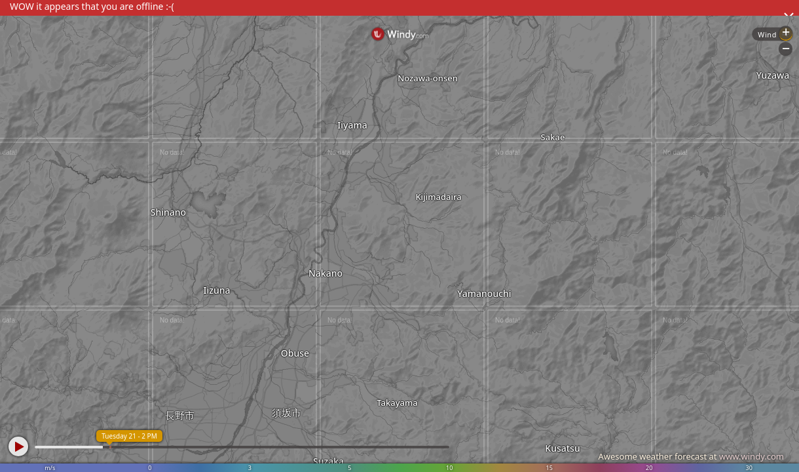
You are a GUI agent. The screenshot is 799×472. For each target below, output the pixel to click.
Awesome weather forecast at (691, 456)
